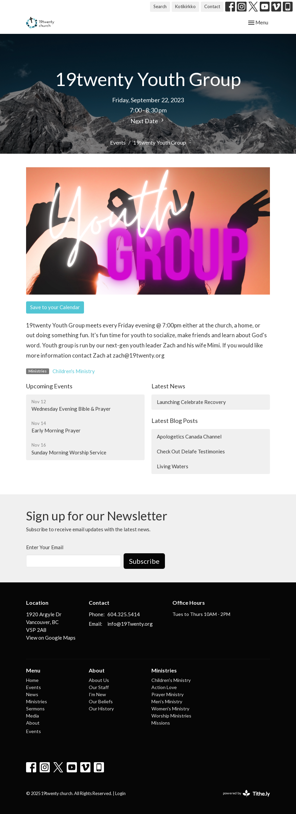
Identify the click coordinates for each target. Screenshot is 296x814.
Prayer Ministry (167, 694)
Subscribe (144, 561)
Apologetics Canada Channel (189, 436)
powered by (246, 793)
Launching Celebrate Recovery (191, 402)
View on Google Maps (51, 638)
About (33, 723)
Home (32, 680)
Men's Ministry (166, 701)
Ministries (36, 701)
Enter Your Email (44, 547)
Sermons (35, 708)
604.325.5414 (123, 614)
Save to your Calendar (55, 307)
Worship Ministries (171, 716)
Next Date (148, 121)
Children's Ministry (73, 371)
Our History (101, 708)
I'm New (97, 694)
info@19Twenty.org (130, 624)
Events (118, 142)
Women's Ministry (170, 708)
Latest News (168, 386)
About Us (99, 680)
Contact (212, 6)
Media (32, 716)
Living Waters (172, 466)
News (32, 694)
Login (120, 793)
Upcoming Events (49, 386)
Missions (160, 723)
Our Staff (99, 687)
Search (160, 6)
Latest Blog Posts (174, 420)
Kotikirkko (185, 6)
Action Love (164, 687)
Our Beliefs (101, 701)
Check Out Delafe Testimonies (191, 451)
